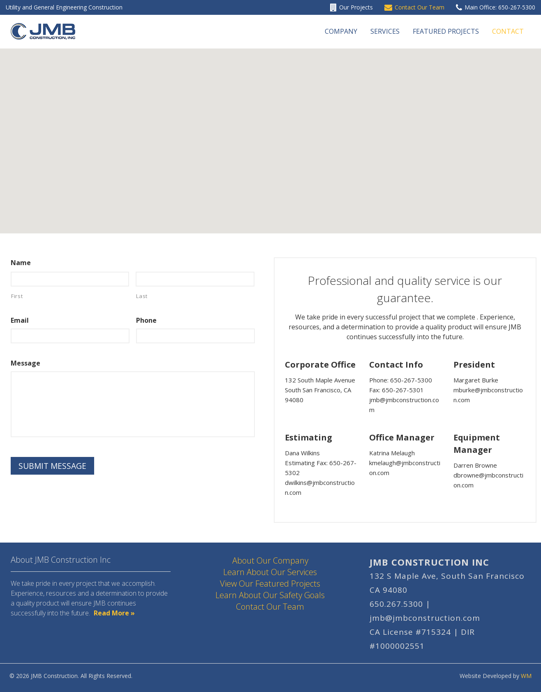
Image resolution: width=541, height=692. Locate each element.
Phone (146, 320)
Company (341, 31)
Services (385, 31)
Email (20, 320)
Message (25, 363)
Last (142, 296)
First (17, 296)
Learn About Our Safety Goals (270, 595)
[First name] (70, 279)
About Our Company (270, 560)
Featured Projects (446, 31)
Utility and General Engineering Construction (64, 7)
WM (526, 676)
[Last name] (195, 279)
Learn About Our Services (270, 572)
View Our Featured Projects (270, 583)
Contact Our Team (270, 606)
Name (21, 263)
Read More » (114, 612)
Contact (508, 31)
